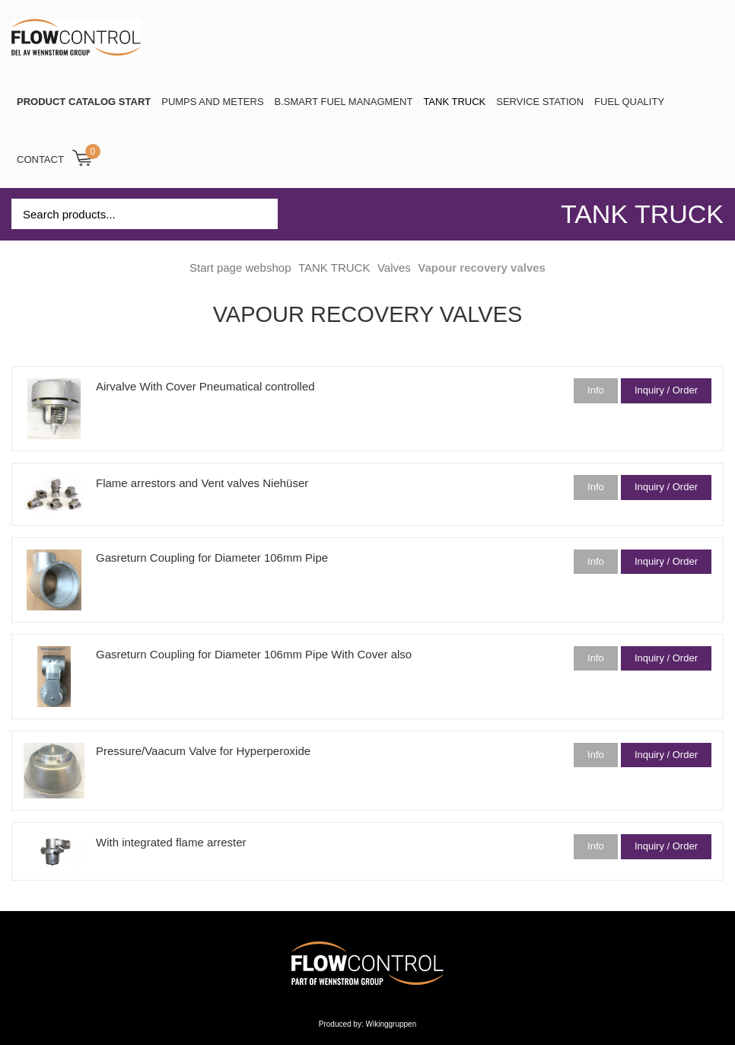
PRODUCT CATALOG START (84, 101)
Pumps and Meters (212, 101)
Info (595, 390)
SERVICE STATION (540, 101)
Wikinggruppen (391, 1024)
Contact (40, 159)
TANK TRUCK (454, 101)
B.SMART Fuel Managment (344, 101)
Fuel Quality (629, 101)
